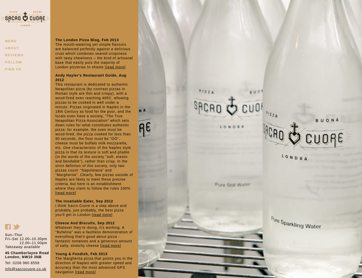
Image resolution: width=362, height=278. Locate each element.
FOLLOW (13, 62)
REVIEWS (14, 55)
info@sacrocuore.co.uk (25, 269)
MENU (11, 41)
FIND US (13, 69)
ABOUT (12, 48)
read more (115, 67)
